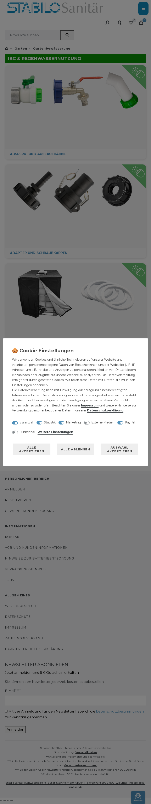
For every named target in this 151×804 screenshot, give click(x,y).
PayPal (130, 422)
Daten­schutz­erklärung (105, 410)
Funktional (27, 432)
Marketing (73, 422)
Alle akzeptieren (31, 449)
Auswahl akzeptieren (119, 449)
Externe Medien (102, 422)
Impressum (90, 405)
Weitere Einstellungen (55, 432)
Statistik (50, 422)
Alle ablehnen (75, 449)
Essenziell (26, 422)
